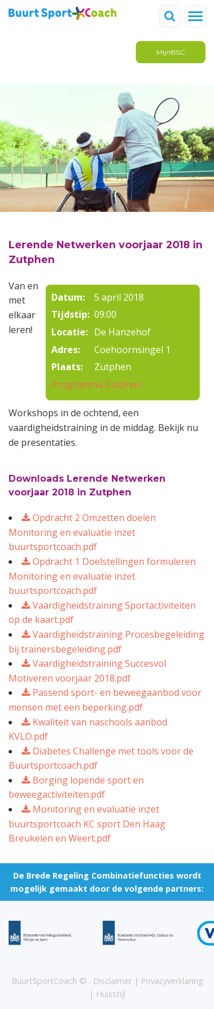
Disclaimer (112, 980)
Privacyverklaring (172, 980)
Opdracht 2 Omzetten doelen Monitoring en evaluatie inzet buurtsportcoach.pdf (82, 532)
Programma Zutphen (96, 384)
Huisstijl (111, 994)
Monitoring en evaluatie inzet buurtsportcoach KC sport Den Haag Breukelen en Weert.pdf (87, 823)
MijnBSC (170, 52)
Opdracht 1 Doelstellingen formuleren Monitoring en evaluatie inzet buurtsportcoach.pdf (102, 576)
